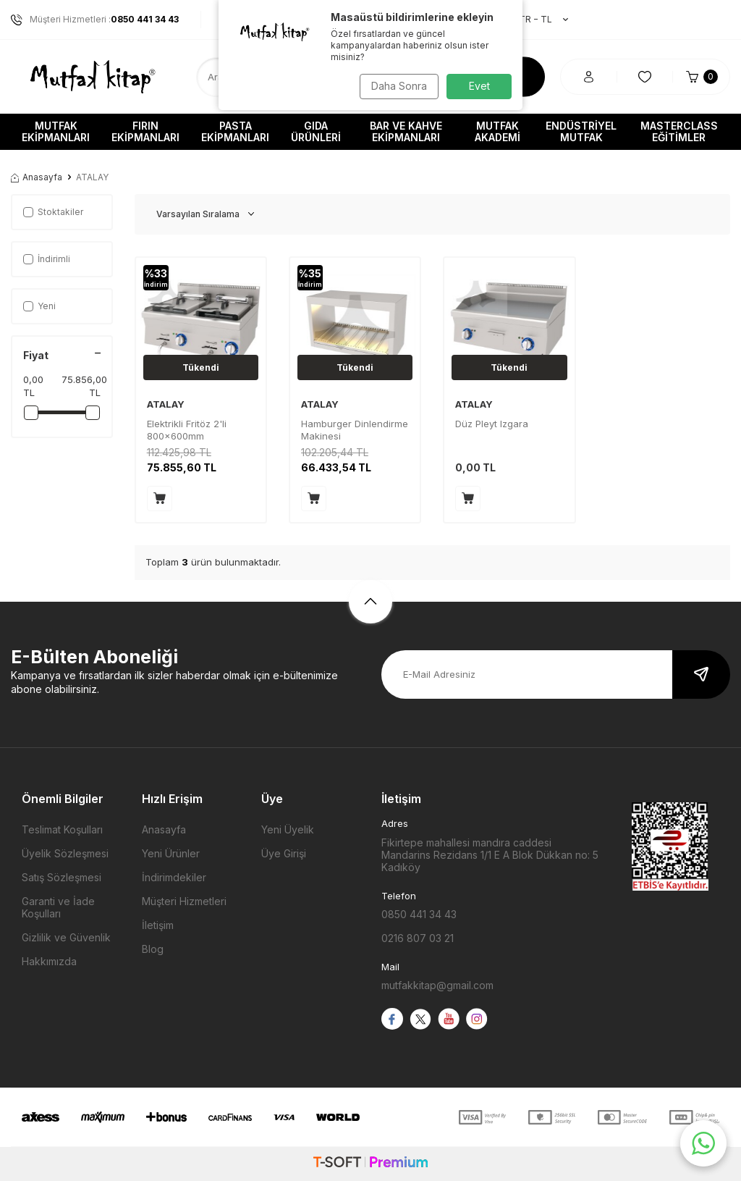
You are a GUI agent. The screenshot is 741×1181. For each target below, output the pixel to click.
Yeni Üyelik (287, 829)
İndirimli (46, 258)
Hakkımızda (49, 961)
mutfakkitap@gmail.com (437, 985)
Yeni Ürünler (171, 853)
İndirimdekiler (174, 877)
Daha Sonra (396, 86)
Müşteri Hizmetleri (184, 901)
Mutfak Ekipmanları (56, 131)
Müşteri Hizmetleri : (95, 19)
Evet (479, 86)
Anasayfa (36, 177)
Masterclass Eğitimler (679, 131)
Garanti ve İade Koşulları (58, 907)
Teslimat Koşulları (62, 829)
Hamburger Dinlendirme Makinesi (354, 430)
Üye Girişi (283, 853)
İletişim (158, 925)
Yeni (39, 305)
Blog (153, 949)
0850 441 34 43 (419, 914)
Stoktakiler (53, 211)
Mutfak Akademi (497, 131)
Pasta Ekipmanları (235, 131)
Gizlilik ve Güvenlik (66, 937)
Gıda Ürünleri (316, 131)
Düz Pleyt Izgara (491, 423)
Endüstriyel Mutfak (581, 131)
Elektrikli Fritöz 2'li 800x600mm (186, 430)
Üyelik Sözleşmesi (65, 853)
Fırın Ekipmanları (145, 131)
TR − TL (536, 19)
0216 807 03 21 (417, 938)
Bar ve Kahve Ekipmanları (406, 131)
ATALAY (166, 404)
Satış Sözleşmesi (61, 877)
